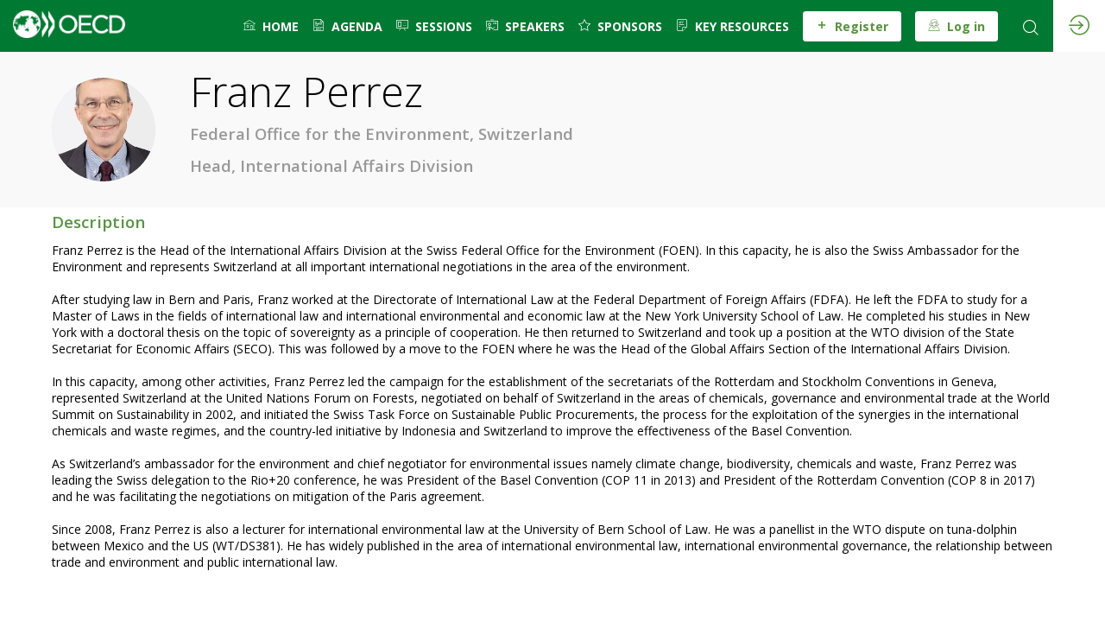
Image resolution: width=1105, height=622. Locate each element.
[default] (271, 26)
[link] (347, 26)
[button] (852, 26)
